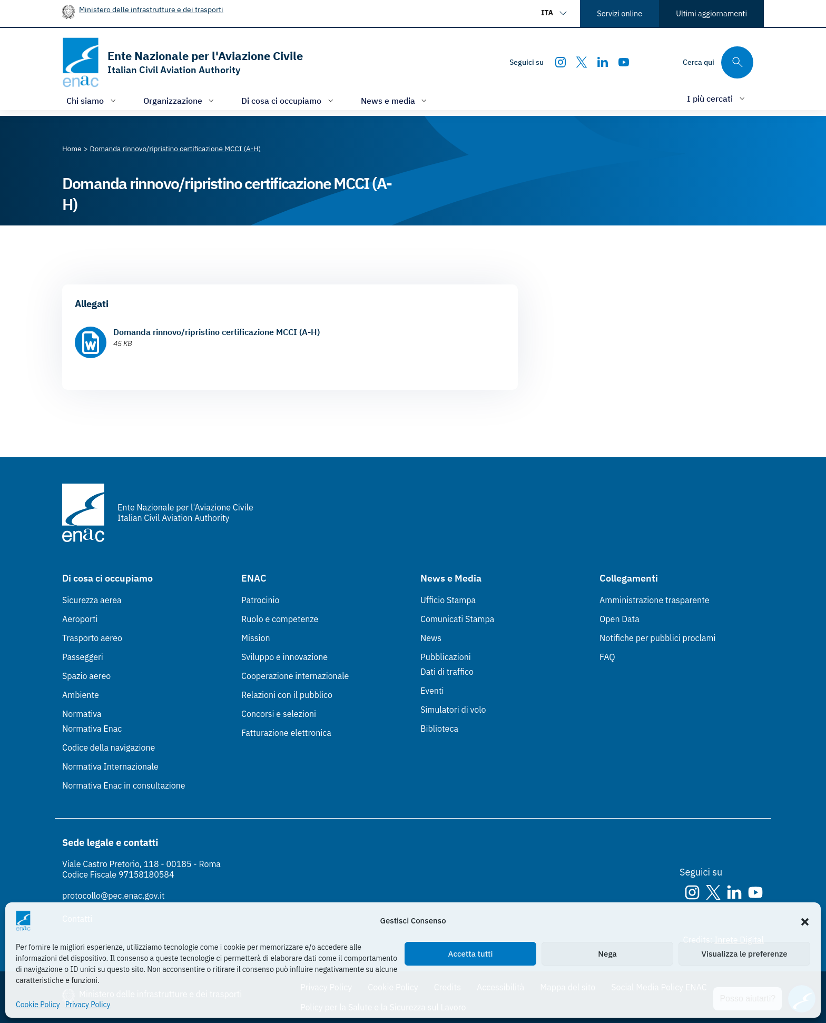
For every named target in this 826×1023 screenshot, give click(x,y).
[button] (805, 921)
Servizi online (619, 13)
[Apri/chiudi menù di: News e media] (395, 100)
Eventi (432, 690)
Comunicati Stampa (457, 619)
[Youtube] (623, 62)
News (430, 638)
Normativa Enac (92, 728)
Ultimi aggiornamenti (711, 13)
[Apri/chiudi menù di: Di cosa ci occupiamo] (288, 100)
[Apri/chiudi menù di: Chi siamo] (92, 100)
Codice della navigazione (108, 747)
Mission (255, 638)
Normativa (82, 714)
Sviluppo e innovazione (284, 657)
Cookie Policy (38, 1004)
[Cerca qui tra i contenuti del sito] (718, 62)
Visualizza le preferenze (745, 954)
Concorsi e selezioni (278, 714)
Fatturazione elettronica (286, 732)
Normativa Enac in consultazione (123, 785)
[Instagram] (560, 62)
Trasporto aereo (92, 638)
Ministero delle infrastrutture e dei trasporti (151, 9)
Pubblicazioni (445, 657)
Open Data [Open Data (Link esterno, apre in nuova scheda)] (619, 619)
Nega (607, 954)
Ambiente (80, 695)
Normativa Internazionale (110, 766)
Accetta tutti (470, 954)
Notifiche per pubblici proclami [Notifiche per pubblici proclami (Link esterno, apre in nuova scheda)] (657, 638)
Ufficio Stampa (448, 600)
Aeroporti (80, 619)
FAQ (607, 657)
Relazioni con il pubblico (286, 695)
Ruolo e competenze (279, 619)
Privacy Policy (88, 1004)
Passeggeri (82, 657)
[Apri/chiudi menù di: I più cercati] (717, 98)
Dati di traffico (447, 671)
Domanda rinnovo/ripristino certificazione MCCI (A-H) (216, 332)
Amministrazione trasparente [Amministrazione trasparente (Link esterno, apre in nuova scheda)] (654, 600)
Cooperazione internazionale (295, 676)
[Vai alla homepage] (182, 62)
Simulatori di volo (453, 709)
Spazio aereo (86, 676)
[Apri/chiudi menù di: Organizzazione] (180, 100)
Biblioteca (439, 728)
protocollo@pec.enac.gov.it (113, 895)
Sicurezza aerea (92, 600)
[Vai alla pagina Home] (72, 148)
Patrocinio (260, 600)
